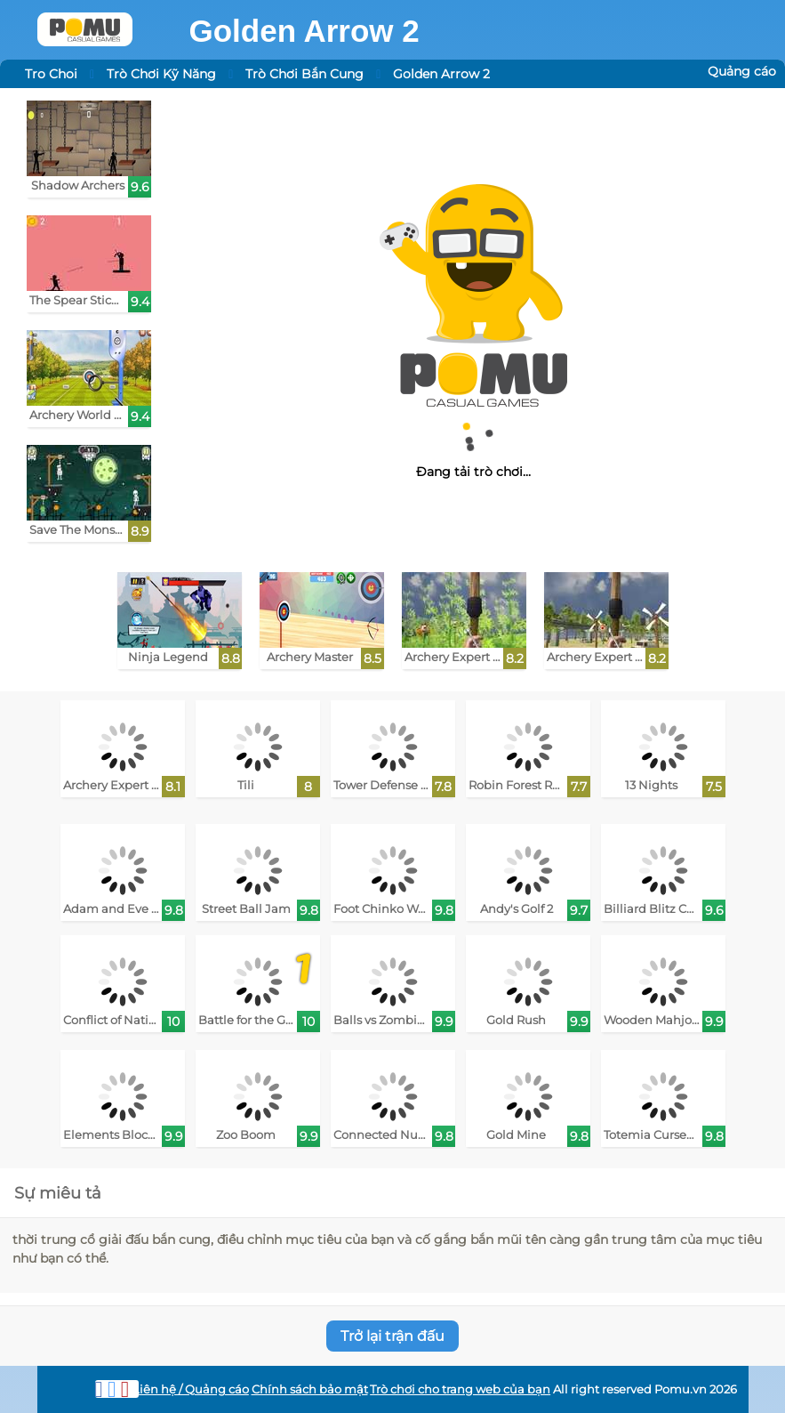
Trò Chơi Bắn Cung (304, 74)
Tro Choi (51, 74)
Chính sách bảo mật (310, 1389)
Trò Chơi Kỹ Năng (161, 74)
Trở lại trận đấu (392, 1336)
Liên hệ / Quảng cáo (190, 1389)
